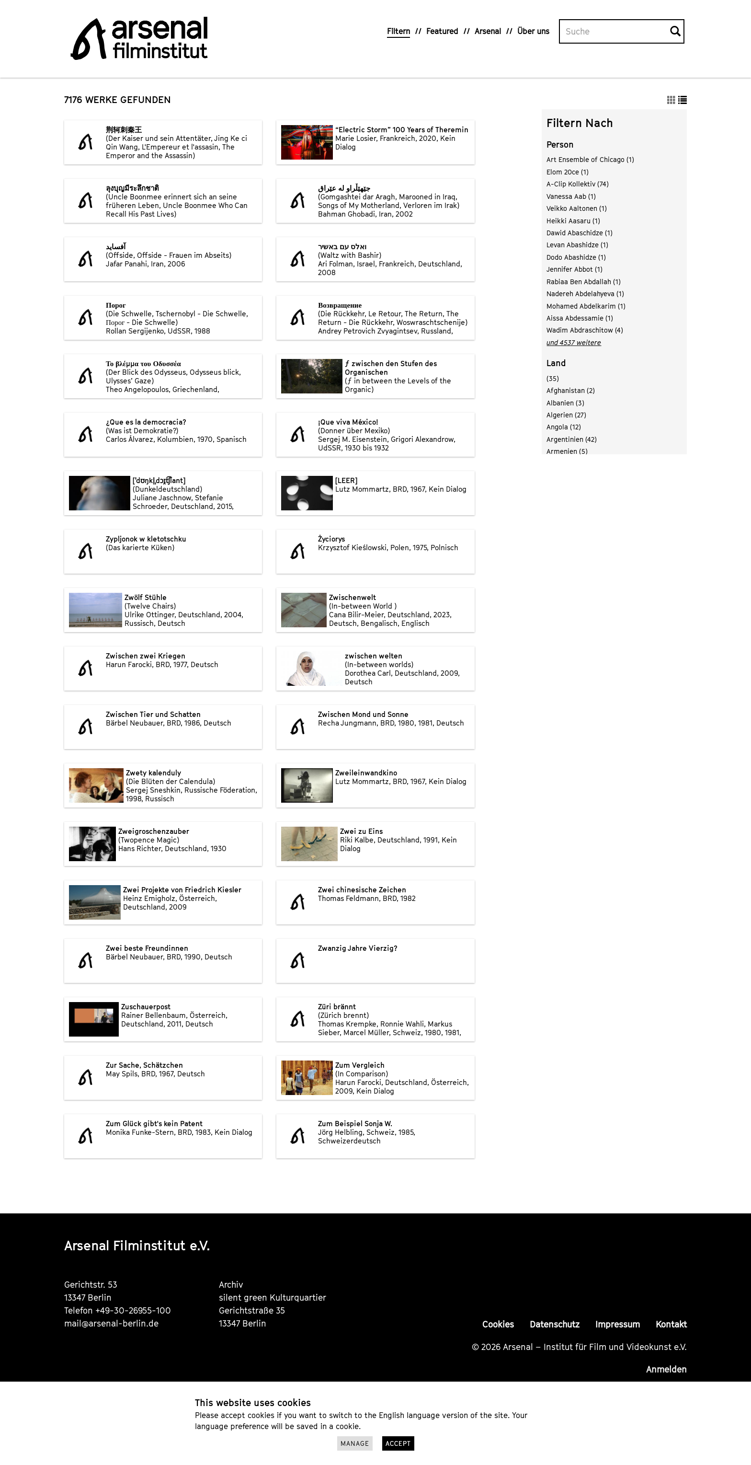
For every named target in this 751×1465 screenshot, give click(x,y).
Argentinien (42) (571, 439)
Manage (355, 1443)
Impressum (617, 1324)
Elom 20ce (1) (567, 172)
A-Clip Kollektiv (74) (577, 184)
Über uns (533, 31)
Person (560, 144)
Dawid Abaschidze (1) (579, 233)
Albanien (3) (565, 403)
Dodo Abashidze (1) (576, 257)
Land (556, 363)
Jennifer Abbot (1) (574, 269)
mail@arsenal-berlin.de (111, 1323)
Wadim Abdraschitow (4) (584, 330)
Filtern (398, 31)
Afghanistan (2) (570, 390)
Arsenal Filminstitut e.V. (137, 1245)
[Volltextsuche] (615, 31)
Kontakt (671, 1324)
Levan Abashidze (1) (577, 245)
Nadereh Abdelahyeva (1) (585, 293)
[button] (671, 99)
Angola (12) (563, 427)
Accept (398, 1443)
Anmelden (666, 1369)
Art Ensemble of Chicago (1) (590, 159)
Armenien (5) (567, 451)
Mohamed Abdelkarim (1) (586, 306)
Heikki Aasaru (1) (573, 221)
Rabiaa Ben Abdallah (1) (583, 281)
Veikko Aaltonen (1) (576, 208)
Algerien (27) (566, 415)
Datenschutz (555, 1324)
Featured (442, 31)
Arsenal (488, 31)
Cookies (498, 1324)
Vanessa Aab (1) (571, 196)
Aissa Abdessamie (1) (579, 318)
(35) (552, 378)
